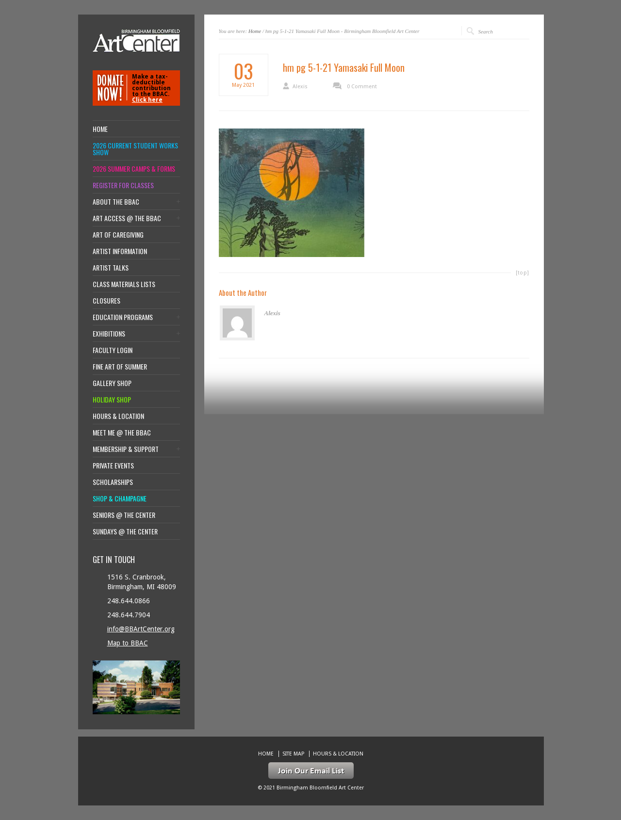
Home (254, 31)
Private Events (113, 465)
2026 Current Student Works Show (135, 149)
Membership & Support (126, 449)
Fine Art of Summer (120, 366)
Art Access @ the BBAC (127, 218)
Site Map (293, 754)
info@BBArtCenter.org (141, 629)
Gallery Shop (112, 383)
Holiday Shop (112, 399)
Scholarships (113, 482)
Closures (106, 300)
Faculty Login (112, 350)
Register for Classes (123, 185)
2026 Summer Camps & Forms (134, 168)
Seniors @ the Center (124, 515)
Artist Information (120, 251)
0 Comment (362, 86)
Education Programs (123, 317)
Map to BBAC (127, 643)
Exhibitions (109, 333)
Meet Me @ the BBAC (122, 432)
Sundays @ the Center (125, 531)
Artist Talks (111, 267)
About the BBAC (116, 201)
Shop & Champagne (120, 498)
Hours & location (118, 416)
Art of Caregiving (118, 234)
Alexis (300, 86)
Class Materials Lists (124, 284)
